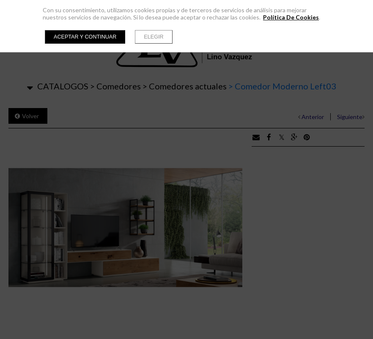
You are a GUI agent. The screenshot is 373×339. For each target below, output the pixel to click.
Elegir (153, 37)
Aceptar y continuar (85, 37)
